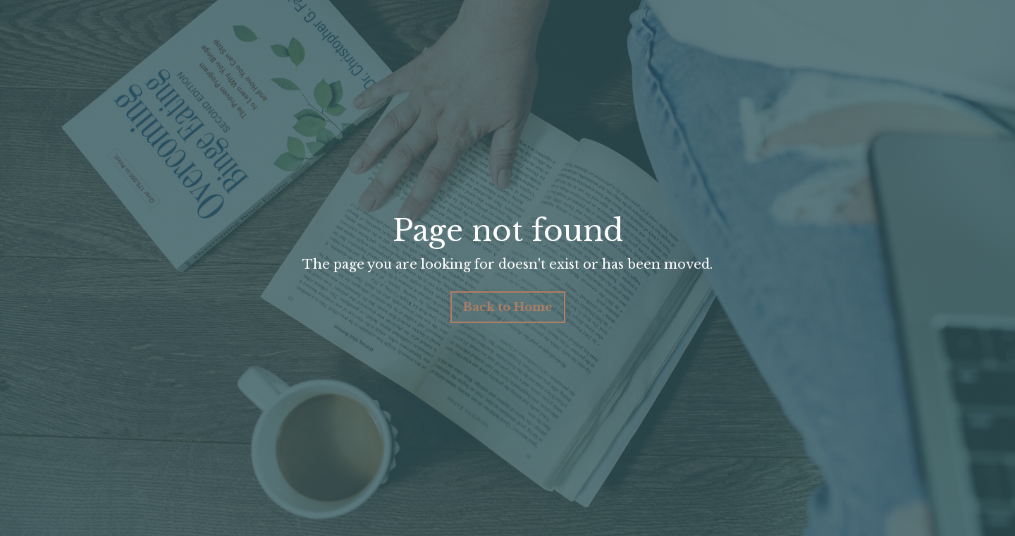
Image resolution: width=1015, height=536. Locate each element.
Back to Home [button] (508, 307)
